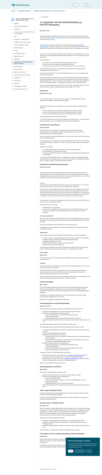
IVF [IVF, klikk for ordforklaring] (49, 39)
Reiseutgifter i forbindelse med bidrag (21, 75)
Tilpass (89, 451)
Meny (87, 5)
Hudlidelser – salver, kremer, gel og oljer (21, 42)
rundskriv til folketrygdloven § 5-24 (72, 358)
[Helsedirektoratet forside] (21, 5)
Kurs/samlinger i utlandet (18, 53)
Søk (75, 5)
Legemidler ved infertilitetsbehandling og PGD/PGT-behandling (22, 62)
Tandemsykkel (16, 78)
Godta (70, 451)
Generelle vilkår (16, 29)
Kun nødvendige (80, 451)
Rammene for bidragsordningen (20, 26)
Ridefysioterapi (16, 80)
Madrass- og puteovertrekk (19, 72)
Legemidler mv (16, 59)
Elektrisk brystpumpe (17, 48)
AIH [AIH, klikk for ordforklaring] (56, 37)
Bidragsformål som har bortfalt (19, 89)
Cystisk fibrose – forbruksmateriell (20, 39)
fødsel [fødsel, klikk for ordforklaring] (66, 100)
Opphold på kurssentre (18, 56)
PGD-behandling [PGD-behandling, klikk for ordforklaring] (79, 45)
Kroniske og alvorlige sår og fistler (20, 45)
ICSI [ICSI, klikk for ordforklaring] (53, 39)
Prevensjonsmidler (17, 69)
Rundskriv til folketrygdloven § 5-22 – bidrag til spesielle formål (22, 19)
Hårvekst (15, 50)
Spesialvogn (15, 83)
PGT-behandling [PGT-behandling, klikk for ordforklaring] (44, 46)
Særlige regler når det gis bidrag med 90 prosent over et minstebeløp (23, 32)
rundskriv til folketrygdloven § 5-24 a (77, 355)
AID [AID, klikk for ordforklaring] (60, 37)
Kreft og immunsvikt (17, 66)
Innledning (15, 23)
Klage (14, 36)
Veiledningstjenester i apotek (19, 86)
